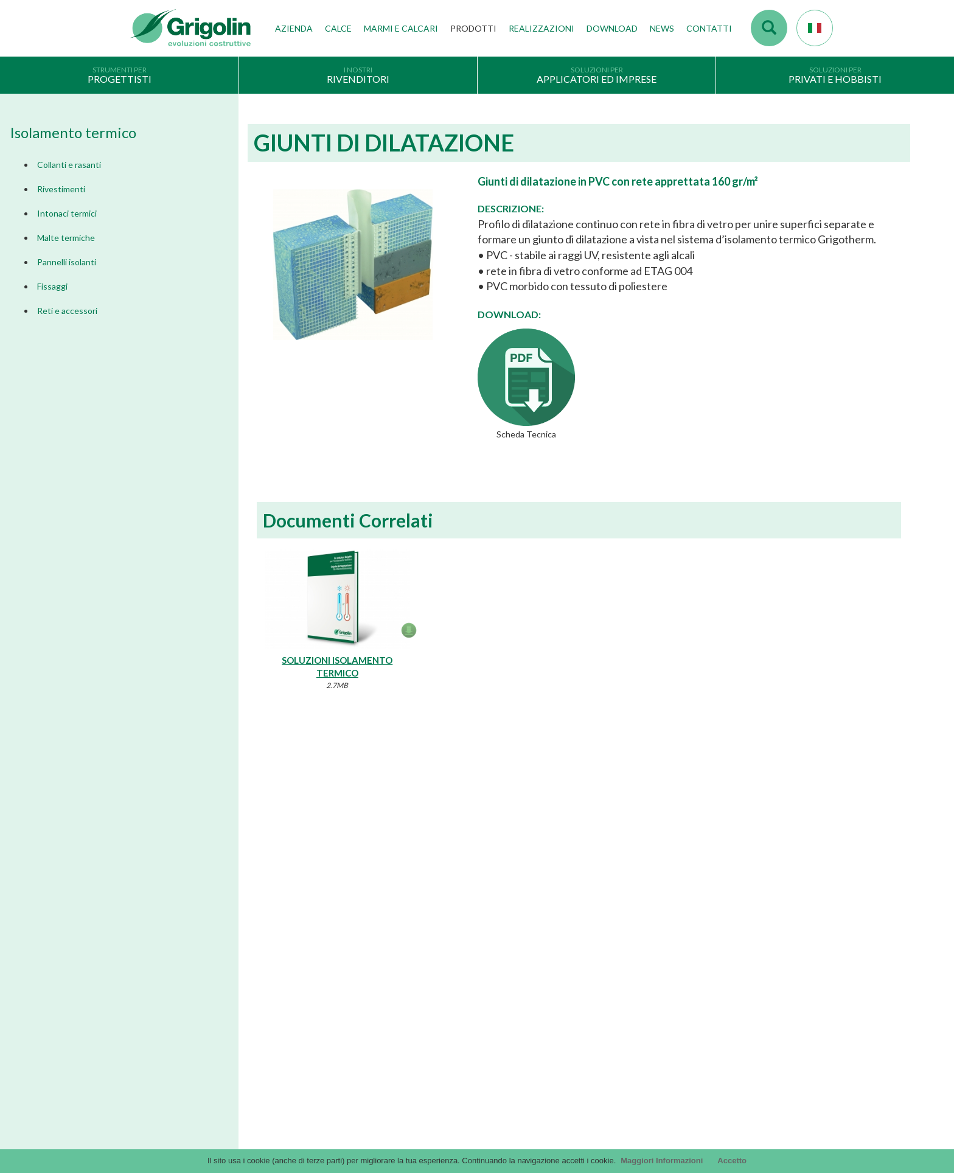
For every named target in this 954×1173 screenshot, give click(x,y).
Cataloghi (504, 895)
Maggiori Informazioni (662, 1160)
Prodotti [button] (473, 28)
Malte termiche (66, 237)
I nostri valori (332, 914)
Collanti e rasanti (69, 164)
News (662, 28)
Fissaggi (52, 286)
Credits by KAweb (477, 1142)
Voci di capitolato (518, 951)
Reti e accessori (67, 310)
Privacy (144, 1004)
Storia (319, 895)
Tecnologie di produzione (354, 933)
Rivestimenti (61, 189)
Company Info (156, 1023)
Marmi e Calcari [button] (401, 28)
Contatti (709, 28)
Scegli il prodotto (161, 1041)
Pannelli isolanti (66, 262)
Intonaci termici (67, 213)
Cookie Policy (155, 1060)
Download (612, 28)
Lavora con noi (335, 988)
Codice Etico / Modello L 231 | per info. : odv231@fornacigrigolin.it (605, 1044)
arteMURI (504, 970)
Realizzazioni (541, 28)
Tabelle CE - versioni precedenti (543, 1025)
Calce (338, 28)
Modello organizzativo (171, 1079)
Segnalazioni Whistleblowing (181, 1097)
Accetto (732, 1160)
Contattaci (698, 924)
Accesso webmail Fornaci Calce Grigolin (735, 895)
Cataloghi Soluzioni (520, 933)
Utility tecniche (513, 1062)
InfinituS (501, 988)
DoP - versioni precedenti (532, 1007)
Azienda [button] (294, 28)
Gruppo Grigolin (338, 970)
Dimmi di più (215, 807)
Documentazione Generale (534, 914)
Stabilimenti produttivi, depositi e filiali (377, 951)
